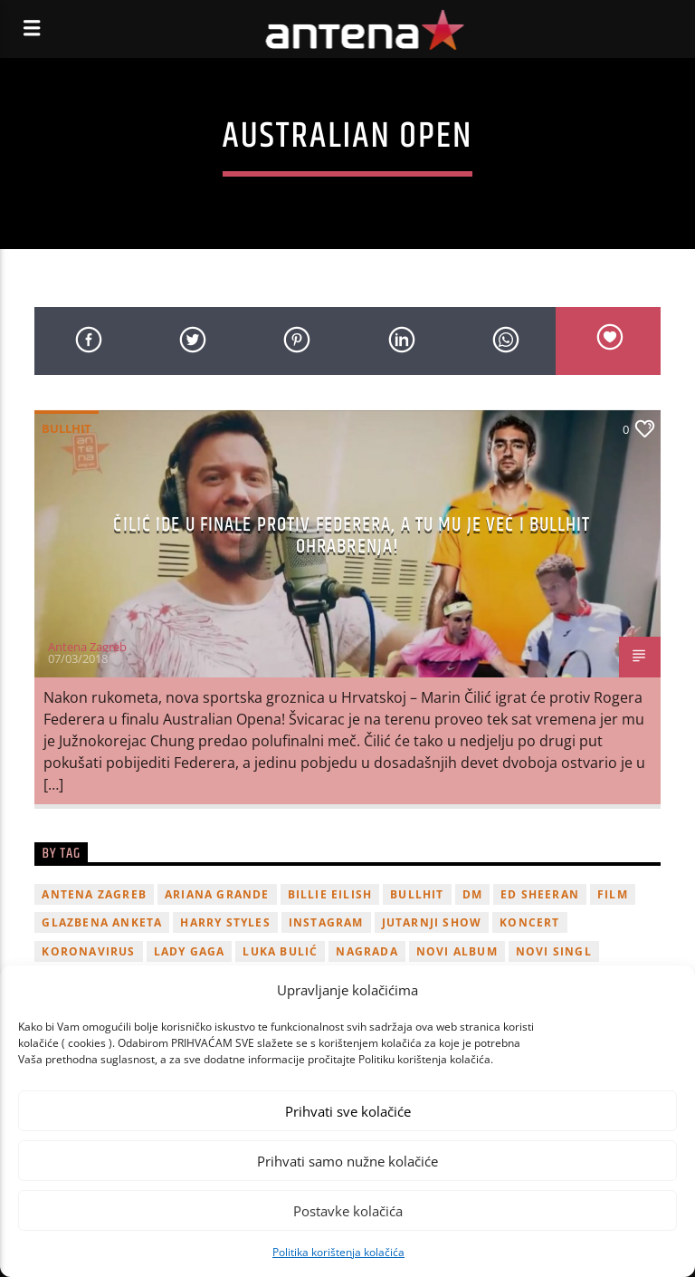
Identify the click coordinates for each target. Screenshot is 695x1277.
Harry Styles (225, 922)
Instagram (326, 922)
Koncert (529, 922)
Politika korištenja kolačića (338, 1252)
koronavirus (88, 951)
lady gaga (189, 951)
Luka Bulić (280, 951)
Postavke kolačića (348, 1211)
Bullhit (66, 428)
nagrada (366, 951)
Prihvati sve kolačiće (348, 1111)
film (612, 894)
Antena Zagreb (87, 646)
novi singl (554, 951)
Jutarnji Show (432, 922)
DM (472, 894)
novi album (457, 951)
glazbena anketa (102, 922)
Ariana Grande (217, 894)
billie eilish (330, 894)
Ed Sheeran (539, 894)
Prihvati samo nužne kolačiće (347, 1161)
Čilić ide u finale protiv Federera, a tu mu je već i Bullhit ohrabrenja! (351, 535)
